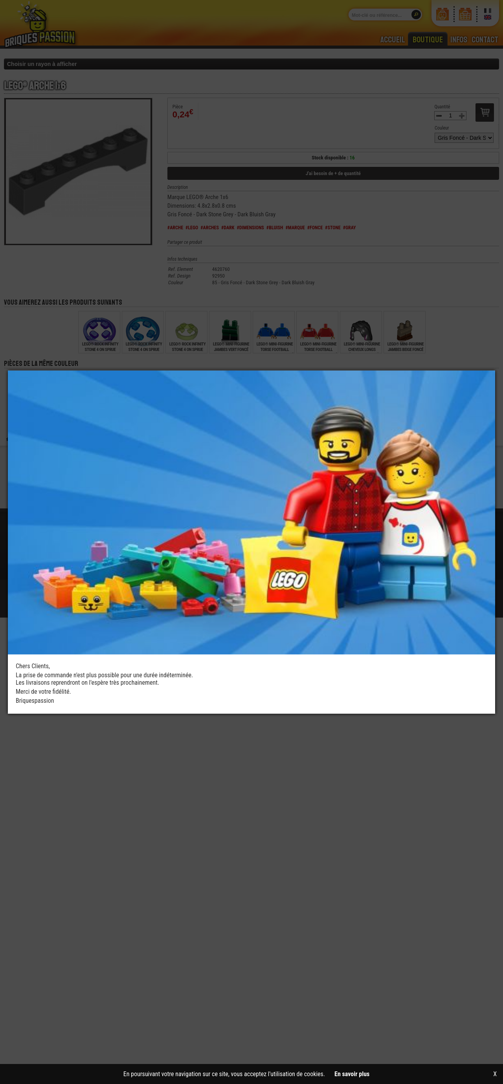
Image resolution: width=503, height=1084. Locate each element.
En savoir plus (351, 1074)
